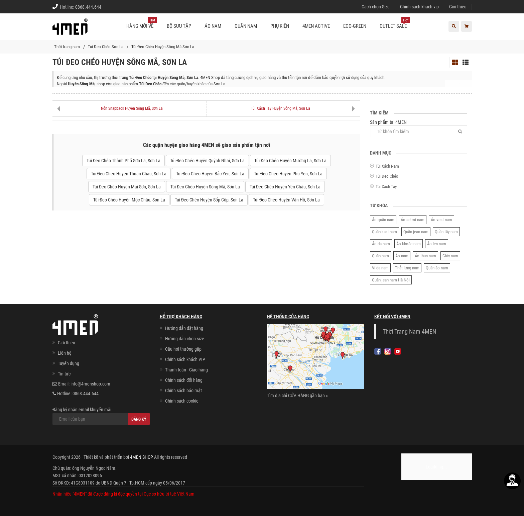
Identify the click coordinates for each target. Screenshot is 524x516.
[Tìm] (460, 131)
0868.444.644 (88, 7)
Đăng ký (138, 419)
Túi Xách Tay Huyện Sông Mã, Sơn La (280, 108)
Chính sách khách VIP (185, 359)
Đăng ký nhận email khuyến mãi (101, 416)
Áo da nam (381, 243)
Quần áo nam (437, 267)
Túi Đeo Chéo (387, 176)
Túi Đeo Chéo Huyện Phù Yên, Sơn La (288, 173)
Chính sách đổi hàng (184, 380)
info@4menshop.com (90, 383)
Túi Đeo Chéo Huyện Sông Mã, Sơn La (205, 186)
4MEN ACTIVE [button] (316, 26)
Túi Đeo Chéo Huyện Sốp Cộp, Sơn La (209, 199)
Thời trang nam (67, 46)
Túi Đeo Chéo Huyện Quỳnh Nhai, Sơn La (207, 160)
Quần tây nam (446, 231)
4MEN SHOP (141, 457)
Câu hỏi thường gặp (183, 349)
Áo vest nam (441, 219)
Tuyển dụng (68, 363)
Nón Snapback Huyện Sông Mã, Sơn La (132, 108)
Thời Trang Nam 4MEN (409, 331)
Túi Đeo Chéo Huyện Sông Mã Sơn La (162, 46)
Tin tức (64, 373)
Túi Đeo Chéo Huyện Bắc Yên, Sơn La (210, 173)
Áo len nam (436, 243)
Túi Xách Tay (386, 186)
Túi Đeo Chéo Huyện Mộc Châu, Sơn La (129, 199)
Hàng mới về (141, 23)
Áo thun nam (425, 255)
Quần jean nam (415, 231)
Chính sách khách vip (419, 6)
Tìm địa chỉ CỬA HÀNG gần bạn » (297, 395)
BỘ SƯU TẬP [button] (179, 26)
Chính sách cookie (182, 401)
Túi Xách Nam (387, 166)
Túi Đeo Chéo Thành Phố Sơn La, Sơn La (123, 160)
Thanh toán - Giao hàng (186, 369)
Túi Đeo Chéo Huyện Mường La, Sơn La (290, 160)
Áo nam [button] (213, 26)
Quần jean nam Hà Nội (391, 279)
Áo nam (401, 255)
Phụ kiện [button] (279, 26)
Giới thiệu (458, 6)
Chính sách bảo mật (183, 390)
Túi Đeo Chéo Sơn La (105, 46)
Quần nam (380, 255)
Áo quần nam (383, 219)
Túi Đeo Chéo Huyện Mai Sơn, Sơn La (127, 186)
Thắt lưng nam (407, 267)
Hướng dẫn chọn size (184, 338)
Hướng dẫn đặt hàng (184, 328)
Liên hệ (65, 353)
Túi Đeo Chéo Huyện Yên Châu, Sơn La (285, 186)
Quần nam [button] (246, 26)
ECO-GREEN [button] (354, 26)
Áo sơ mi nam (412, 219)
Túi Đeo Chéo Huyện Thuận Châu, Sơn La (128, 173)
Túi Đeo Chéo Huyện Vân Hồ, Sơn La (286, 199)
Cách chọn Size (376, 6)
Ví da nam (380, 267)
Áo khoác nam (408, 243)
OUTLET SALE (395, 23)
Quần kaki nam (384, 231)
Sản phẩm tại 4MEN (418, 128)
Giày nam (450, 255)
